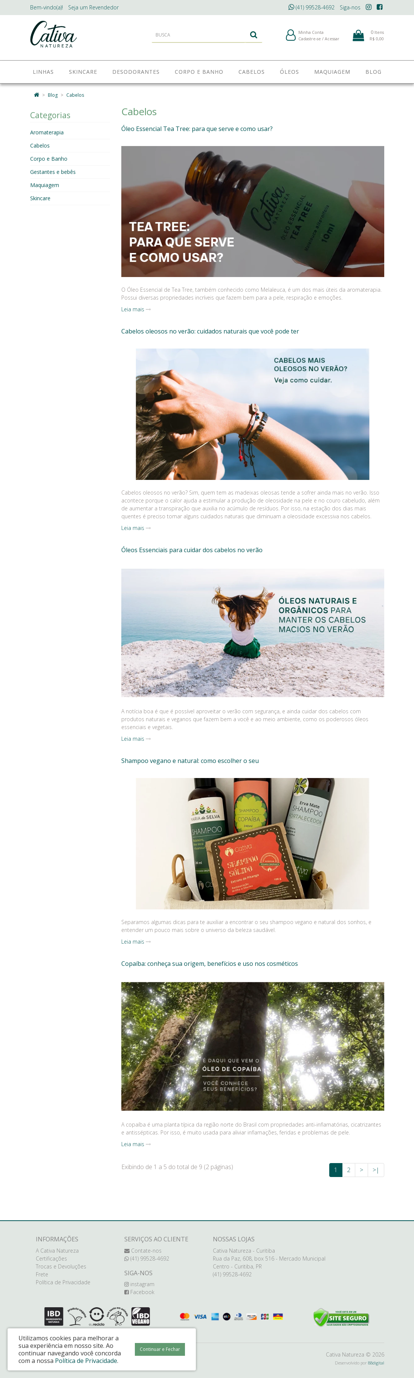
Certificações (51, 1258)
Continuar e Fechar (160, 1349)
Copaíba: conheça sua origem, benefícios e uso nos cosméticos (209, 963)
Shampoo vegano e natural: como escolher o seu (190, 761)
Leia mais (136, 309)
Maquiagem (44, 185)
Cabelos (75, 95)
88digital (376, 1363)
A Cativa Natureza (57, 1250)
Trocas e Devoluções (61, 1266)
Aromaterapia (47, 132)
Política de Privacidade (63, 1282)
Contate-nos (143, 1250)
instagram (139, 1284)
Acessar (332, 41)
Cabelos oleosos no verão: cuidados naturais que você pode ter (210, 331)
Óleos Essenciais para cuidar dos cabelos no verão (192, 550)
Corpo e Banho (48, 158)
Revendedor (93, 7)
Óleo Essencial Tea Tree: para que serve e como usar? (197, 129)
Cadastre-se (309, 41)
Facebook (139, 1292)
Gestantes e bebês (53, 171)
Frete (42, 1274)
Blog (53, 95)
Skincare (40, 198)
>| (376, 1170)
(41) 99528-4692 (312, 7)
